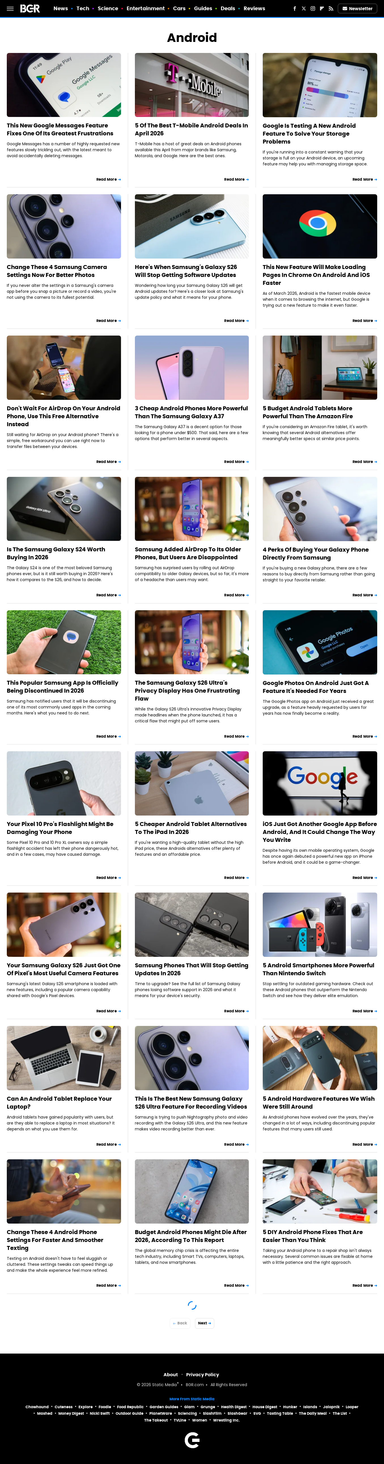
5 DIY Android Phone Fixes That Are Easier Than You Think (313, 1236)
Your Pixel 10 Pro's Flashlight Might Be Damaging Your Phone (60, 828)
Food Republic (130, 1407)
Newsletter (358, 8)
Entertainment (146, 8)
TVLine (180, 1420)
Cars (179, 8)
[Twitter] (304, 8)
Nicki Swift (100, 1413)
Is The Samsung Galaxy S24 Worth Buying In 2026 (56, 553)
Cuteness (64, 1407)
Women (199, 1420)
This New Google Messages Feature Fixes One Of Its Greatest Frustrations (60, 129)
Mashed (44, 1413)
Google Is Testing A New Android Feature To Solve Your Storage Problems (309, 133)
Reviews (255, 8)
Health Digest (234, 1407)
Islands (310, 1407)
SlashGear (237, 1413)
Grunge (208, 1407)
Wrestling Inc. (226, 1420)
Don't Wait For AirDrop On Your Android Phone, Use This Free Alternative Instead (63, 416)
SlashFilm (212, 1413)
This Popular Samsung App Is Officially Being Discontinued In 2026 (62, 686)
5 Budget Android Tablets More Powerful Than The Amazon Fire (308, 412)
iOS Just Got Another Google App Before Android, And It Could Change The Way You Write (320, 832)
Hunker (290, 1407)
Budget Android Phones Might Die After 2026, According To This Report (191, 1236)
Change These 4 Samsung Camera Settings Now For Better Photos (57, 271)
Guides (203, 8)
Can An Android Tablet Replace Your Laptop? (59, 1102)
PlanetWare (160, 1413)
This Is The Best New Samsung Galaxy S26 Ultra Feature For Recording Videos (191, 1102)
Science (108, 8)
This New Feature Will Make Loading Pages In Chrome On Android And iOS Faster (316, 275)
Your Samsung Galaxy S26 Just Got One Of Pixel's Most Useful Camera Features (63, 969)
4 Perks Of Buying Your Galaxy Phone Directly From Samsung (316, 553)
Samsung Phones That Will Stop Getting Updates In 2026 (192, 969)
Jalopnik (331, 1407)
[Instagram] (313, 8)
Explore (86, 1407)
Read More (106, 179)
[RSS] (331, 8)
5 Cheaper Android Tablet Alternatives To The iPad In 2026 (191, 828)
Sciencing (187, 1413)
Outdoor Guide (129, 1413)
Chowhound (37, 1407)
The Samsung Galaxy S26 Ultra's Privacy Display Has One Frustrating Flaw (187, 690)
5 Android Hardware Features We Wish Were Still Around (319, 1102)
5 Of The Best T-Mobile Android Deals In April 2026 (191, 129)
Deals (228, 8)
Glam (189, 1407)
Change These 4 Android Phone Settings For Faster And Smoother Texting (55, 1240)
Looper (352, 1407)
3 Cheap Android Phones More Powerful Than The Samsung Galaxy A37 (191, 412)
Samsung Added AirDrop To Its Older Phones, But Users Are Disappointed (188, 553)
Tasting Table (280, 1413)
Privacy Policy (202, 1375)
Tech (83, 8)
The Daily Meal (313, 1413)
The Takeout (156, 1420)
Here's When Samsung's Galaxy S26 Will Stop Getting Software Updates (186, 271)
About (171, 1375)
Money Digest (71, 1413)
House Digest (265, 1407)
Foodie (105, 1407)
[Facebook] (294, 8)
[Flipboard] (322, 8)
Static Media (164, 1385)
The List (340, 1413)
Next (202, 1323)
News (61, 8)
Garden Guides (164, 1407)
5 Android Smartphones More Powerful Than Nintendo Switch (318, 969)
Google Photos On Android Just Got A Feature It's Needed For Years (316, 687)
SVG (257, 1413)
